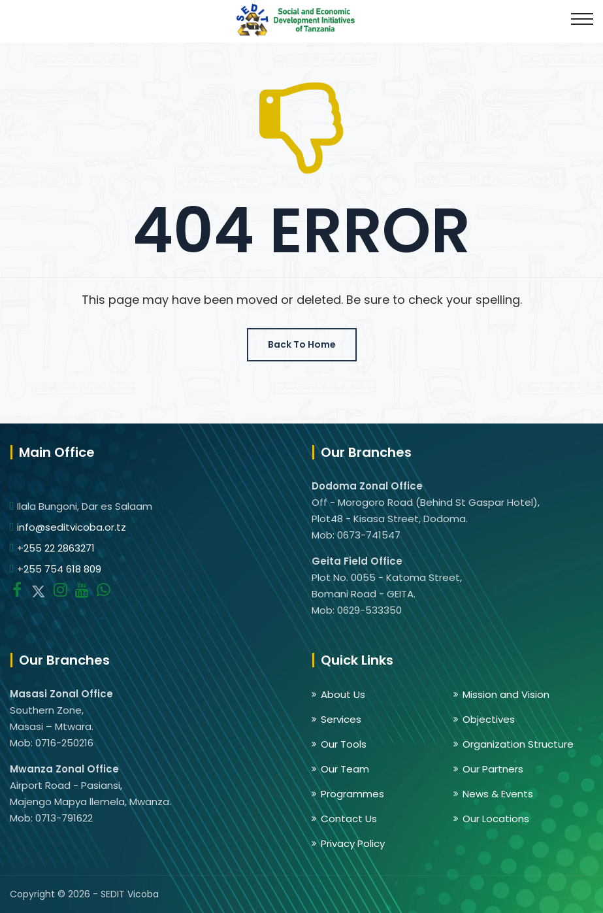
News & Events (498, 794)
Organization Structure (518, 744)
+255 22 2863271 (56, 548)
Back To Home (302, 344)
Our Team (345, 769)
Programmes (352, 794)
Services (341, 719)
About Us (343, 694)
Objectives (489, 719)
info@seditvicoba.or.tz (71, 527)
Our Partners (493, 769)
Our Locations (496, 818)
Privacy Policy (353, 843)
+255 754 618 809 (59, 569)
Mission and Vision (506, 694)
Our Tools (344, 744)
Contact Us (349, 818)
